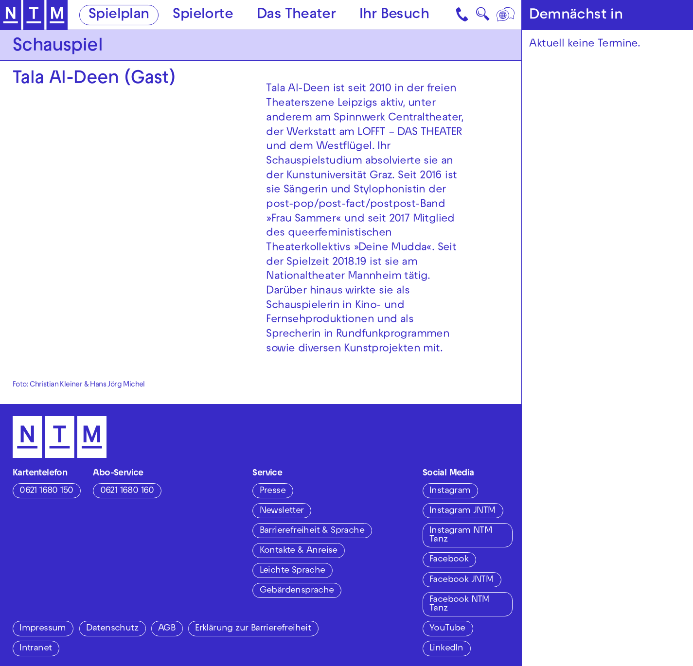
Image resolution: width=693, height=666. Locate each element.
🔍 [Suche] (483, 16)
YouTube (447, 629)
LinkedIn (446, 649)
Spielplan (119, 15)
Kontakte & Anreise (299, 551)
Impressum (42, 629)
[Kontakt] (463, 15)
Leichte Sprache (292, 571)
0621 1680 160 (127, 491)
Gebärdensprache (297, 591)
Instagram (450, 491)
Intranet (35, 649)
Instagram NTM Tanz (460, 535)
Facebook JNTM (461, 580)
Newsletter (282, 511)
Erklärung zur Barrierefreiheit (253, 629)
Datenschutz (112, 629)
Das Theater (296, 15)
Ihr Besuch (394, 15)
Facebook (448, 560)
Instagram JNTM (462, 511)
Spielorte (203, 15)
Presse (272, 491)
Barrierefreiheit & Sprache (312, 531)
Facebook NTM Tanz (459, 604)
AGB (166, 629)
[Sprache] (506, 15)
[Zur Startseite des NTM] (34, 15)
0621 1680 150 (46, 491)
